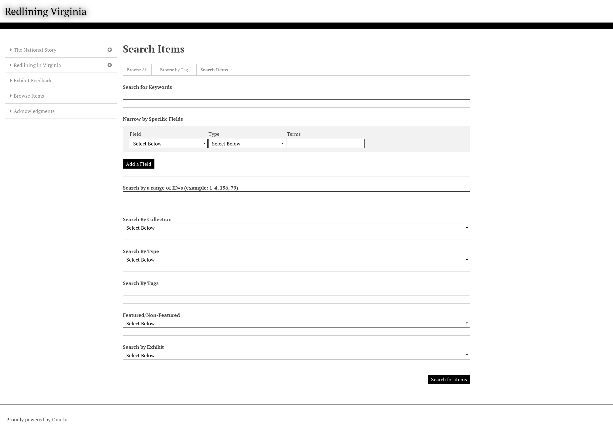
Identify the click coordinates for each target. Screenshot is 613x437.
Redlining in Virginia (37, 65)
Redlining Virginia (46, 11)
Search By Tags (140, 283)
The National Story (35, 49)
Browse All (137, 70)
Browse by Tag (174, 70)
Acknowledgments (34, 111)
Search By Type (141, 251)
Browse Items (29, 95)
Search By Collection (147, 219)
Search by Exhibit (143, 346)
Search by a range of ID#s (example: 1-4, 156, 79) (180, 187)
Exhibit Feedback (33, 80)
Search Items (214, 70)
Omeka (60, 419)
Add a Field (138, 163)
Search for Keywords (147, 87)
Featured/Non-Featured (151, 315)
